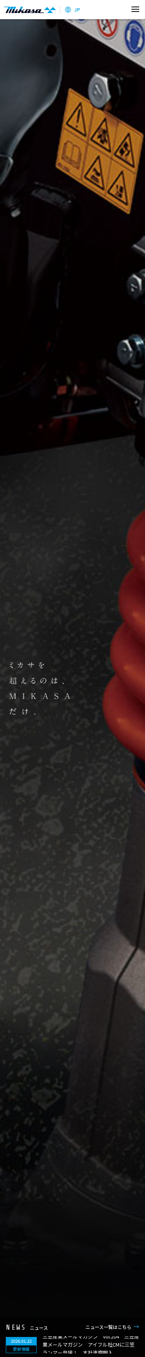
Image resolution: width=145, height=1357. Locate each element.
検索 (119, 9)
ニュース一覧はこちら (108, 1326)
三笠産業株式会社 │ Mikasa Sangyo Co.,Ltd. (30, 9)
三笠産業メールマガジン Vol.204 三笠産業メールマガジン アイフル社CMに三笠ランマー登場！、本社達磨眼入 (91, 1344)
